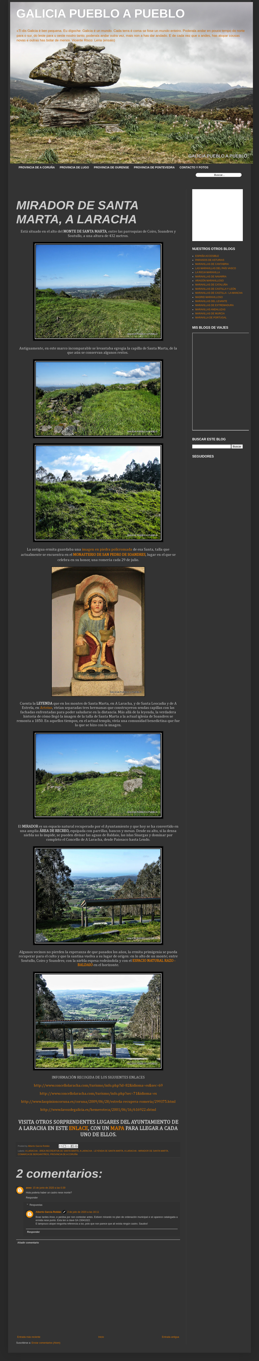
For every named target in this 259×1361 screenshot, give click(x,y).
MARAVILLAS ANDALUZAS (210, 309)
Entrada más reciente (28, 1337)
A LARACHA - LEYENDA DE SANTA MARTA (101, 1151)
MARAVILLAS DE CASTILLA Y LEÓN (215, 289)
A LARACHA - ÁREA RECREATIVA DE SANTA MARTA (52, 1151)
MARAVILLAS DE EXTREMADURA (214, 305)
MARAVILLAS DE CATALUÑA (211, 284)
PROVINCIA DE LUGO (74, 167)
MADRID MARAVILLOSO (209, 297)
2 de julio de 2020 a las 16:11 (83, 1212)
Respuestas (36, 1205)
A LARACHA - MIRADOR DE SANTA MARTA (146, 1151)
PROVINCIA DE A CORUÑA (37, 167)
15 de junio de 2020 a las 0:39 (49, 1187)
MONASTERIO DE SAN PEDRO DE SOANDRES (109, 555)
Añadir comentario (28, 1242)
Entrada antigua (170, 1337)
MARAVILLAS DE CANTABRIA (212, 264)
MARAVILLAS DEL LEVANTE (211, 301)
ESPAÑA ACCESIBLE (207, 256)
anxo (29, 1187)
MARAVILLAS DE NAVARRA (210, 276)
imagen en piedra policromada (107, 549)
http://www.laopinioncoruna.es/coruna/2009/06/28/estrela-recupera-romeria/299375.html (98, 1102)
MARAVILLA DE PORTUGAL (211, 317)
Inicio (101, 1337)
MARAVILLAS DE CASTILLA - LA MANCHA (219, 293)
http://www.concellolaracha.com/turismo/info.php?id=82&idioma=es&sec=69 (98, 1085)
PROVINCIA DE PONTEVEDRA (154, 167)
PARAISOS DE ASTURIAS (209, 260)
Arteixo (46, 708)
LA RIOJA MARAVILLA (207, 272)
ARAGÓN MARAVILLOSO (209, 280)
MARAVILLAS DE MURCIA (210, 313)
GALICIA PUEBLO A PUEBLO (100, 13)
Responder (32, 1197)
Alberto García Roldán (48, 1212)
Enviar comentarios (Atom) (46, 1342)
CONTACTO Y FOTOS (193, 167)
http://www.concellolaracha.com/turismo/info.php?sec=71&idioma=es (98, 1094)
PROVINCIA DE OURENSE (111, 167)
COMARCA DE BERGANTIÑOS (33, 1154)
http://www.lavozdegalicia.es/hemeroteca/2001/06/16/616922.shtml (98, 1110)
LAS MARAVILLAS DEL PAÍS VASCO (215, 268)
